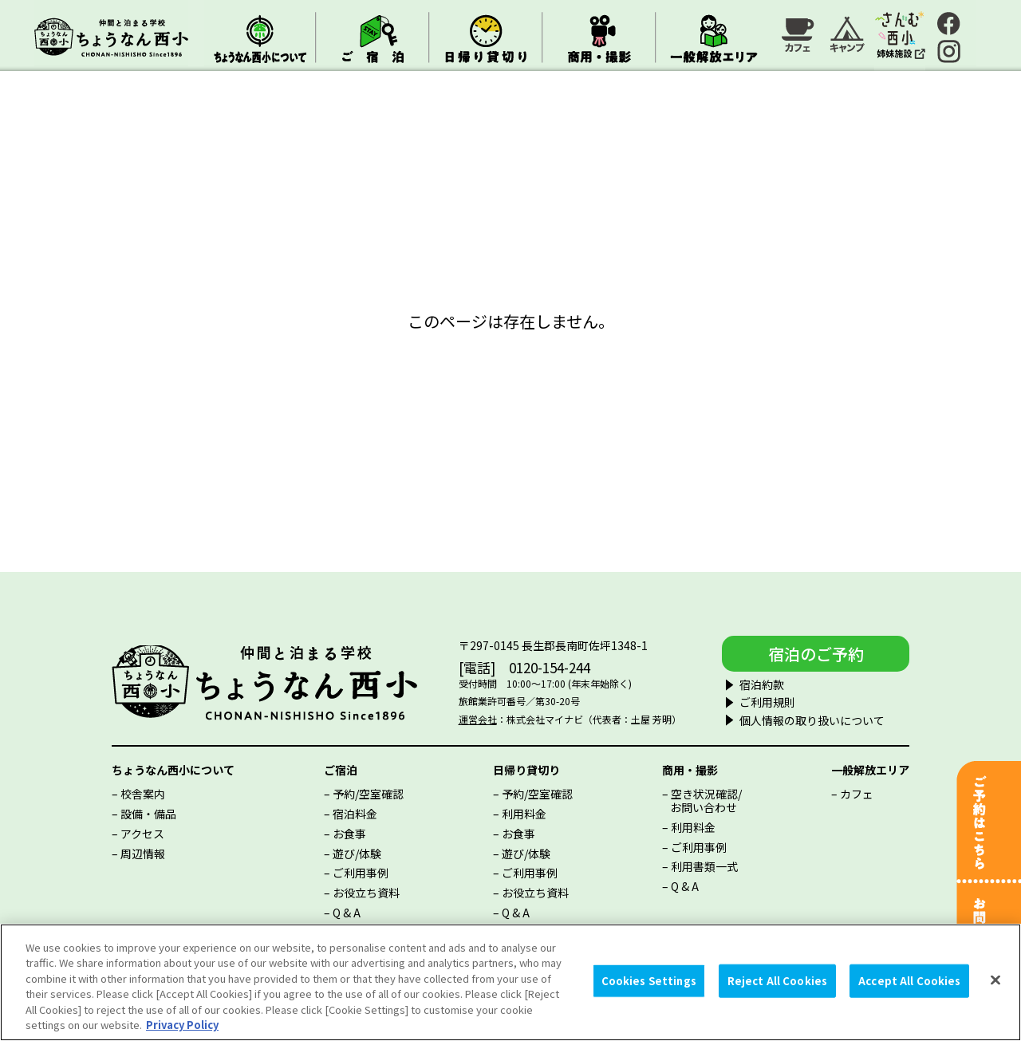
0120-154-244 (549, 667)
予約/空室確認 (368, 794)
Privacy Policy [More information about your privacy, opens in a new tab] (182, 1024)
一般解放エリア (870, 770)
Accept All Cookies (909, 980)
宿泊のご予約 (816, 653)
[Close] (995, 980)
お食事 (349, 834)
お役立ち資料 (366, 893)
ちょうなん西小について (173, 770)
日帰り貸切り (526, 770)
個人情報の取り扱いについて (812, 720)
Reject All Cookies (777, 980)
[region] (510, 982)
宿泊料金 (355, 814)
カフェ (856, 794)
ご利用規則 (767, 702)
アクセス (142, 834)
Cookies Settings (648, 980)
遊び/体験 (357, 854)
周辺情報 (142, 854)
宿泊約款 (761, 684)
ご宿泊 (340, 770)
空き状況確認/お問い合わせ (706, 800)
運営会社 (478, 719)
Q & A (347, 913)
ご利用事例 (360, 873)
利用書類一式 (704, 866)
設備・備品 (148, 814)
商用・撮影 (690, 770)
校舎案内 (142, 794)
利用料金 (524, 814)
